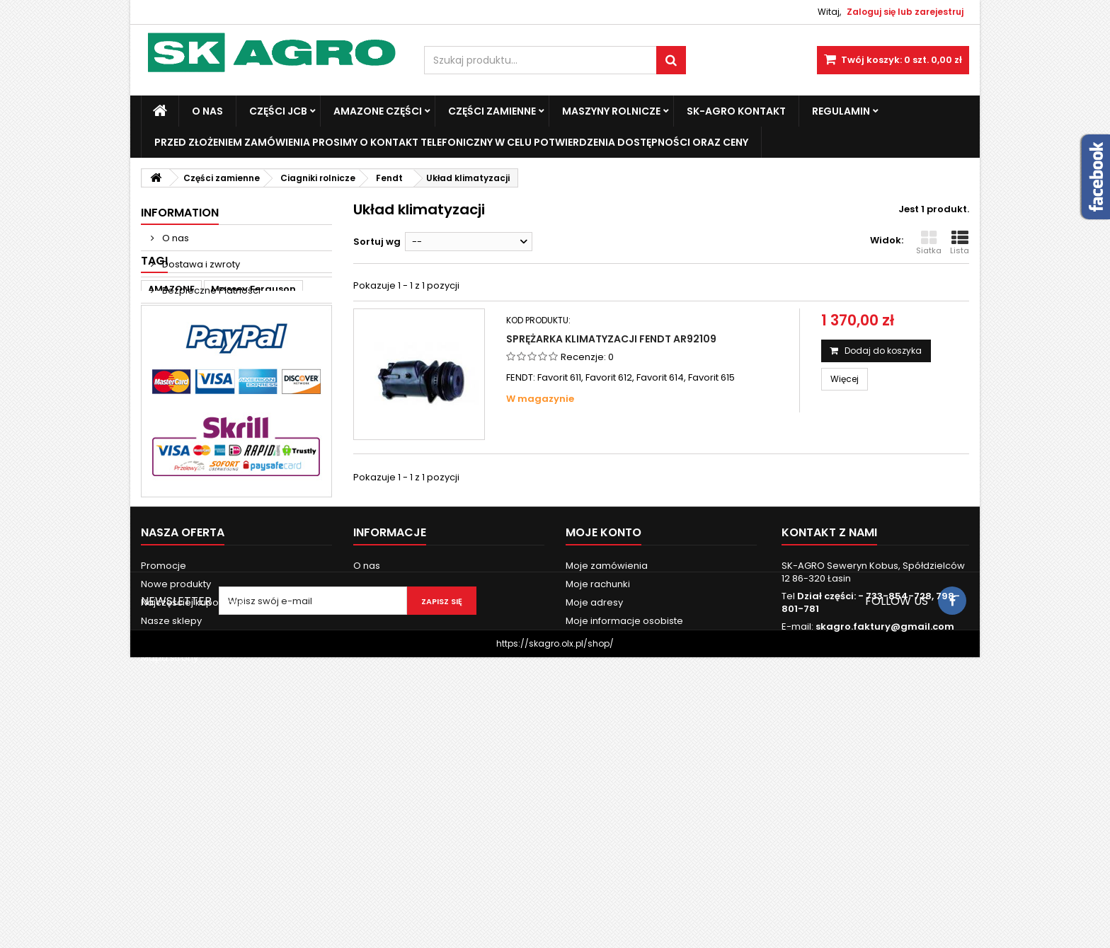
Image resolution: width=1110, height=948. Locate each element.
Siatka (929, 242)
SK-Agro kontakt (736, 111)
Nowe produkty (176, 770)
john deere (289, 403)
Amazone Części (377, 111)
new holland (178, 424)
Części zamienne (492, 111)
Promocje (163, 751)
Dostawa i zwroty (200, 264)
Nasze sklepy (191, 316)
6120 (159, 445)
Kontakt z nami (174, 825)
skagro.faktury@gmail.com (885, 812)
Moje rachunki (598, 770)
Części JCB (278, 111)
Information (180, 212)
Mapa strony (169, 843)
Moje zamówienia (607, 751)
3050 (237, 424)
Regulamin (841, 111)
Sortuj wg (377, 241)
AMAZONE (171, 381)
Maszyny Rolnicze (611, 111)
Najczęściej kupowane (193, 788)
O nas (207, 111)
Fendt (202, 403)
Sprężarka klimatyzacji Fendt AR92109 (611, 339)
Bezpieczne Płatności (210, 290)
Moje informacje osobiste (624, 807)
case (159, 403)
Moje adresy (594, 788)
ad (239, 403)
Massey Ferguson (253, 381)
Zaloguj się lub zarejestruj (905, 12)
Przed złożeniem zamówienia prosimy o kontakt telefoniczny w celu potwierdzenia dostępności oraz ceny (451, 142)
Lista (959, 242)
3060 (278, 424)
